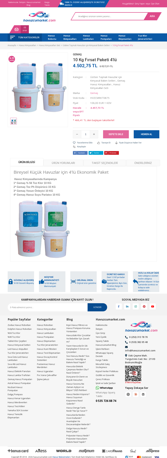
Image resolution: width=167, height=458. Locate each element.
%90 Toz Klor (14, 328)
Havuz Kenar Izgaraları (19, 390)
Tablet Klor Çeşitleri (17, 332)
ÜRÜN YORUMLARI (63, 155)
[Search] (84, 16)
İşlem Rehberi (102, 340)
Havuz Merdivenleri (17, 394)
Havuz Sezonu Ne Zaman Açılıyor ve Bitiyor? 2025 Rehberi (76, 378)
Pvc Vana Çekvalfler (47, 367)
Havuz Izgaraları (45, 363)
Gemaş (77, 46)
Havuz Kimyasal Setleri (19, 336)
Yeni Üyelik (101, 328)
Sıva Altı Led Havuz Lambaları (17, 357)
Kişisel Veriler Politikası (107, 363)
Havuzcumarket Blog (33, 3)
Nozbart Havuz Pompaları (15, 381)
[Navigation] (25, 29)
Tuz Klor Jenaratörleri (47, 336)
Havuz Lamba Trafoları (19, 367)
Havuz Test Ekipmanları (48, 344)
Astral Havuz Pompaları (19, 375)
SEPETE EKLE (116, 126)
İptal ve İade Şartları (106, 375)
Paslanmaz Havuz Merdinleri (46, 357)
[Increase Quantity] (94, 126)
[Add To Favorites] (82, 134)
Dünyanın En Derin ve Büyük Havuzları (77, 370)
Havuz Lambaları (45, 324)
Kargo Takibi (47, 3)
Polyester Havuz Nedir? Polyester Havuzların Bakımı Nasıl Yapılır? (78, 430)
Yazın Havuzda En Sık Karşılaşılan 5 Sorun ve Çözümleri (77, 340)
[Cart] (149, 16)
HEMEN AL (146, 126)
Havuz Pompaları (45, 328)
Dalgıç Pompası (15, 386)
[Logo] (24, 16)
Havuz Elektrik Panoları (19, 363)
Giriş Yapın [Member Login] (140, 3)
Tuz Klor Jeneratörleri (18, 344)
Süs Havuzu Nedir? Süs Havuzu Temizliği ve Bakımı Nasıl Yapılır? (77, 351)
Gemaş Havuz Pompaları (20, 371)
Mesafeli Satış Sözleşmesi (103, 357)
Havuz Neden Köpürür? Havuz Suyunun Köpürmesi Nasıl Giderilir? (78, 391)
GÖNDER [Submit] (97, 299)
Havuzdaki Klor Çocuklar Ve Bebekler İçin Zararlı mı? (78, 330)
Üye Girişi (100, 324)
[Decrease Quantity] (77, 126)
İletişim (22, 2)
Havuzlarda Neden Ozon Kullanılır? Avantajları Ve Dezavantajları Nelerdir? (78, 411)
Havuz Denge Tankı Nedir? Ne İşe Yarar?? (76, 401)
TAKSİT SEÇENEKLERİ (105, 155)
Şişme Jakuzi (43, 371)
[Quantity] (85, 126)
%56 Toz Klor (14, 324)
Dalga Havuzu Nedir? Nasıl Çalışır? (76, 422)
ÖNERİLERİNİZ (143, 155)
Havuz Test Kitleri (16, 398)
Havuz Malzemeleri (61, 449)
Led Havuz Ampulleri (18, 340)
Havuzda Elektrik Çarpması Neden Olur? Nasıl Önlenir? (77, 361)
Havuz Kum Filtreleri (47, 340)
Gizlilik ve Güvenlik (105, 367)
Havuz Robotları (45, 316)
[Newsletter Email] (57, 299)
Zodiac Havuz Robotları (19, 316)
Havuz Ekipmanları (46, 332)
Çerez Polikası (103, 371)
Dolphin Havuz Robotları (20, 320)
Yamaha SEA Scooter (18, 402)
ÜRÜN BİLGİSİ (26, 154)
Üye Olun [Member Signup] (155, 3)
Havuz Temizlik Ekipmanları (15, 408)
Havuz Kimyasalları (46, 320)
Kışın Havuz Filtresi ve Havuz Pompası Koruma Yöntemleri (78, 320)
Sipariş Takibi (102, 332)
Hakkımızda (13, 2)
